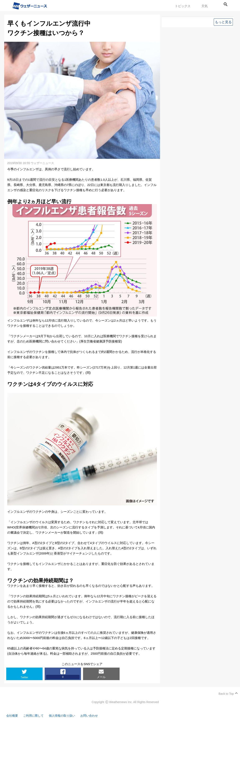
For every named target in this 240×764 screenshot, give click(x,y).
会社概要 (12, 715)
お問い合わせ (94, 715)
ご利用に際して (35, 715)
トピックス (183, 6)
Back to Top (226, 693)
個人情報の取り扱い (65, 715)
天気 (204, 6)
